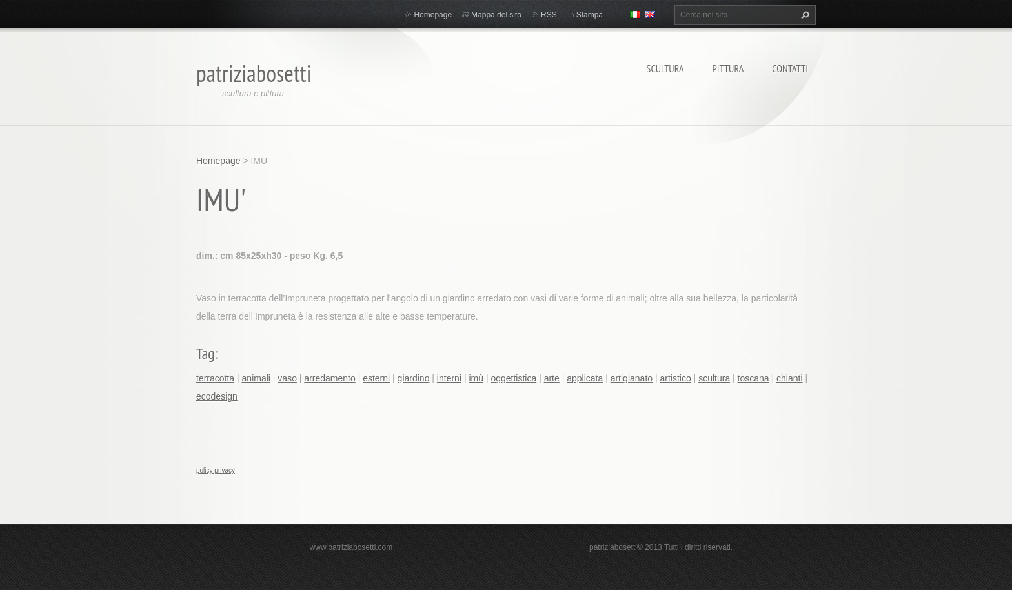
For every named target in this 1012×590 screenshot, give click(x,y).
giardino (414, 378)
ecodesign (217, 396)
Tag (205, 353)
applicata (585, 378)
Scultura (665, 68)
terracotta (215, 378)
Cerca (803, 15)
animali (256, 378)
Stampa (589, 14)
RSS (549, 14)
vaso (287, 378)
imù (476, 378)
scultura (714, 378)
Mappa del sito (496, 14)
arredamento (329, 378)
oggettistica (513, 378)
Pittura (728, 68)
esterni (376, 378)
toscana (753, 378)
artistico (675, 378)
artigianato (632, 378)
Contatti (790, 68)
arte (552, 378)
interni (449, 378)
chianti (789, 378)
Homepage (433, 14)
